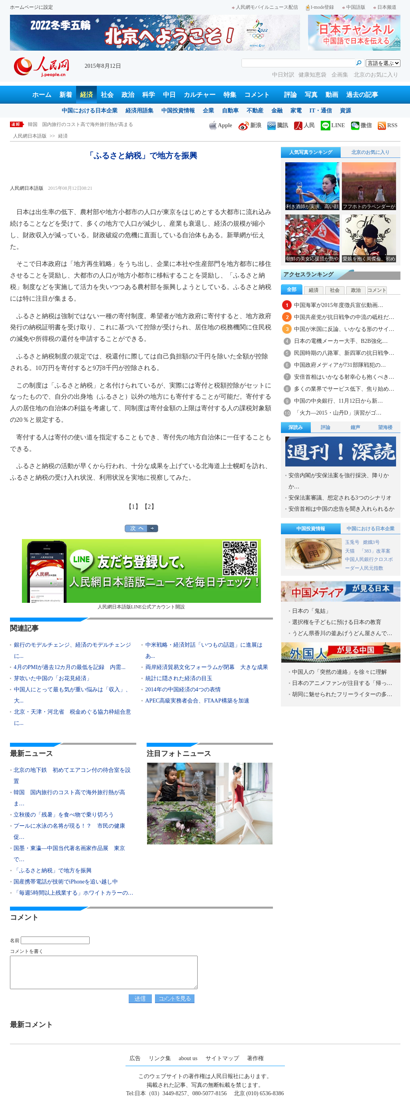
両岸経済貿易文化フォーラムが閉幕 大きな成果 (206, 667)
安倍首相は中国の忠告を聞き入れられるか (341, 509)
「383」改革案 (374, 551)
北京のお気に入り (376, 75)
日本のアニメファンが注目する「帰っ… (342, 683)
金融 (276, 111)
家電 (296, 111)
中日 (169, 94)
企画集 (341, 75)
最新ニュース (31, 754)
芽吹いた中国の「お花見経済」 (53, 678)
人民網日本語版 (30, 136)
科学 (148, 94)
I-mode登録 (320, 7)
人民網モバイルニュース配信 (265, 7)
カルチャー (200, 94)
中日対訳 (283, 75)
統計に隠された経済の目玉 (178, 678)
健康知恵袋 (313, 75)
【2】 (149, 506)
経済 (86, 94)
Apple (220, 125)
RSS (388, 125)
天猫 (350, 551)
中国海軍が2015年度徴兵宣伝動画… (338, 305)
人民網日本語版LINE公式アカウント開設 (141, 574)
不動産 (255, 111)
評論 (290, 94)
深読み (295, 427)
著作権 (255, 1058)
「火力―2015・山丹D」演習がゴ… (338, 413)
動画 (332, 94)
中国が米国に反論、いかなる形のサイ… (344, 329)
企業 (208, 111)
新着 (65, 94)
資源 (345, 111)
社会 (107, 94)
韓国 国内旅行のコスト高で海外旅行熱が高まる (85, 124)
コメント (257, 94)
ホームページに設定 (31, 7)
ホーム (41, 94)
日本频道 (384, 7)
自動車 (230, 111)
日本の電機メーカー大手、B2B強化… (341, 341)
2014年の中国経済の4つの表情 (183, 690)
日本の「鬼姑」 (311, 611)
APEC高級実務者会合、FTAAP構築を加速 (197, 701)
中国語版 (353, 7)
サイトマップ (222, 1058)
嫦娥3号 (371, 542)
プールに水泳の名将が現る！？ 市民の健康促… (69, 831)
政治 (128, 94)
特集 (230, 94)
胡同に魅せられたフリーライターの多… (342, 694)
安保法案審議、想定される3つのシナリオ (340, 498)
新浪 (249, 125)
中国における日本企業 (90, 111)
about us (188, 1058)
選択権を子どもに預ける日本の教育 (336, 622)
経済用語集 (139, 111)
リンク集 (160, 1058)
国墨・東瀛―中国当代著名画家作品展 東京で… (69, 853)
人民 (304, 125)
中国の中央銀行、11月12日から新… (338, 401)
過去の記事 (362, 94)
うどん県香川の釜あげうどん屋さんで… (342, 633)
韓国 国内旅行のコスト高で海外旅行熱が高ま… (69, 798)
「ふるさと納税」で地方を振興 (53, 871)
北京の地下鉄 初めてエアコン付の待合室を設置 (72, 775)
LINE (333, 125)
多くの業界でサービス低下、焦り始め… (344, 389)
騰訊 (277, 125)
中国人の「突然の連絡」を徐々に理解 (339, 672)
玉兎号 (352, 542)
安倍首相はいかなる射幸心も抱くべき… (344, 377)
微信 (361, 125)
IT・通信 (321, 111)
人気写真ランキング (310, 152)
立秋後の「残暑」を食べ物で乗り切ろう (64, 815)
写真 (311, 94)
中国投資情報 (178, 111)
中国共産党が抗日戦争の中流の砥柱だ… (344, 317)
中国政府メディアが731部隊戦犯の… (340, 365)
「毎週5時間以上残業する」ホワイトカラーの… (73, 893)
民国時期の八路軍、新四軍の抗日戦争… (344, 353)
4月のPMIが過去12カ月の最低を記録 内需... (70, 667)
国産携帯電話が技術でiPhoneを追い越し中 (66, 882)
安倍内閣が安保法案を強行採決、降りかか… (338, 481)
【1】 (133, 506)
